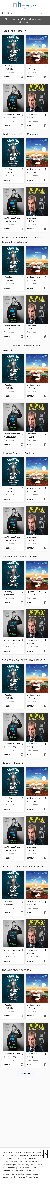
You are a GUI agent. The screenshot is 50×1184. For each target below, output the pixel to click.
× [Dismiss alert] (47, 19)
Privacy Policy (26, 1155)
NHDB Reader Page (26, 19)
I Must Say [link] (8, 66)
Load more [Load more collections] (25, 1074)
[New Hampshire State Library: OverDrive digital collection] (25, 5)
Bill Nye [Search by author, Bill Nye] (31, 118)
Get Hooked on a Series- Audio (21, 556)
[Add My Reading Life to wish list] (45, 77)
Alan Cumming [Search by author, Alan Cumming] (11, 118)
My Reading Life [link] (33, 66)
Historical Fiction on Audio (18, 453)
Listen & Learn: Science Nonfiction (22, 866)
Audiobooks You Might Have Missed (23, 660)
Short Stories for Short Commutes (22, 134)
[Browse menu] (46, 13)
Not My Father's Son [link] (12, 115)
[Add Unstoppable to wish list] (45, 125)
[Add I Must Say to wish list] (22, 77)
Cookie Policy (32, 1177)
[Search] (3, 13)
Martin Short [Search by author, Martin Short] (10, 69)
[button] (22, 66)
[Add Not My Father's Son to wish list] (22, 125)
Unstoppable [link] (32, 115)
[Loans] (41, 13)
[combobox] (20, 13)
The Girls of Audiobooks (17, 970)
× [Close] (45, 1154)
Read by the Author (14, 31)
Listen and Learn (13, 763)
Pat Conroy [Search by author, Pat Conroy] (32, 69)
